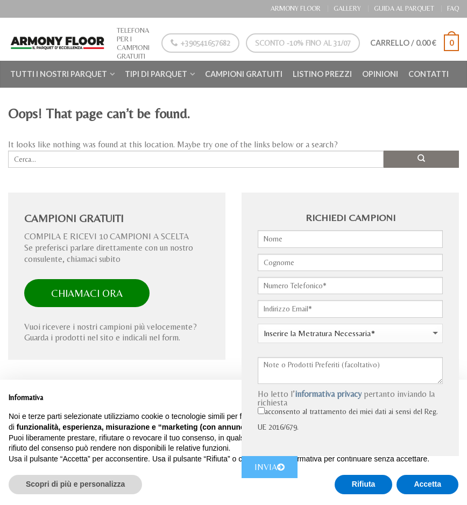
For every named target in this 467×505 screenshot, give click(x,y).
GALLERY (347, 8)
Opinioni (380, 74)
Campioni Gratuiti (243, 74)
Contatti (428, 74)
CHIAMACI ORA (87, 293)
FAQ (453, 8)
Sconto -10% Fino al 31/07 (301, 43)
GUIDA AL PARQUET (404, 8)
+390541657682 (199, 43)
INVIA (269, 467)
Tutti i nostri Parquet (58, 74)
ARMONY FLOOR (296, 8)
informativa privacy (328, 394)
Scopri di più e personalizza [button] (75, 484)
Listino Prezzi (322, 74)
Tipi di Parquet (156, 74)
